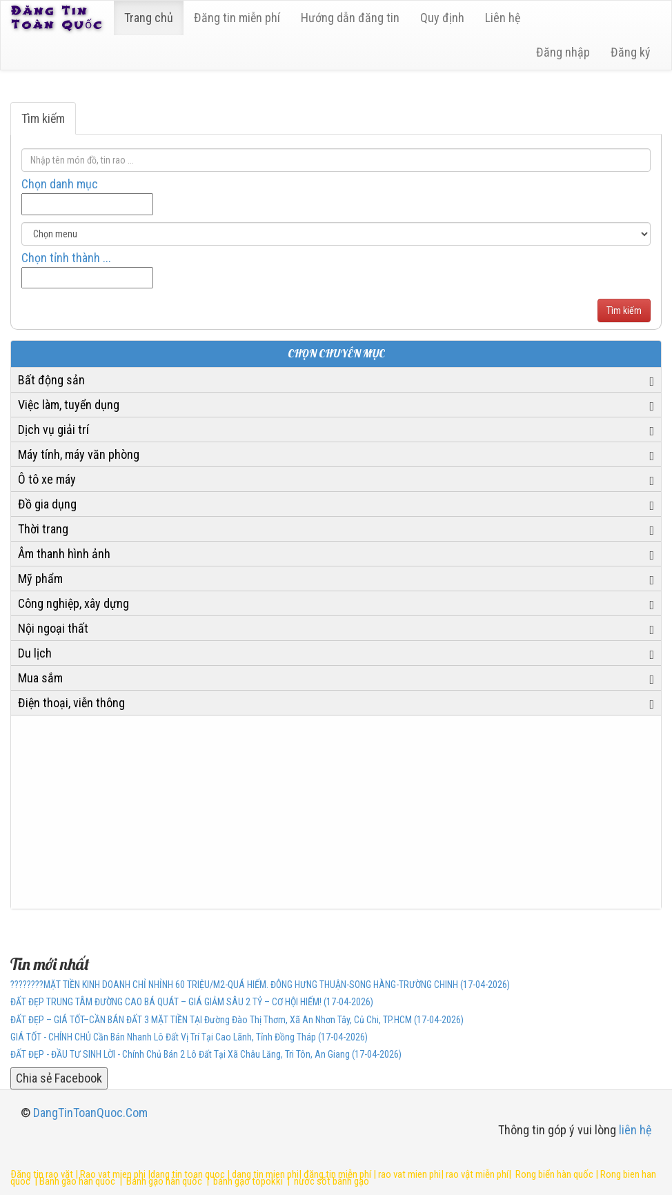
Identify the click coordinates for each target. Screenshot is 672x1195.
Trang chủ (148, 17)
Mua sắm (40, 678)
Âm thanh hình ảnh (64, 553)
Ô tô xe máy (47, 479)
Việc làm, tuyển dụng (68, 404)
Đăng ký (631, 52)
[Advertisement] (336, 812)
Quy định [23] (442, 17)
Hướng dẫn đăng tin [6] (350, 17)
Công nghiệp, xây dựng (73, 603)
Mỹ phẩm (40, 578)
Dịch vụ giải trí (53, 429)
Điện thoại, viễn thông (71, 702)
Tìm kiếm (43, 118)
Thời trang (43, 529)
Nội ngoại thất (53, 628)
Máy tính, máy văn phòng (78, 454)
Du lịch (35, 653)
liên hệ (635, 1130)
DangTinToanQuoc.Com (90, 1112)
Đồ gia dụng (47, 504)
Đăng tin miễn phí (237, 17)
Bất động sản (51, 380)
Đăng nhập (563, 52)
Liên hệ (502, 17)
